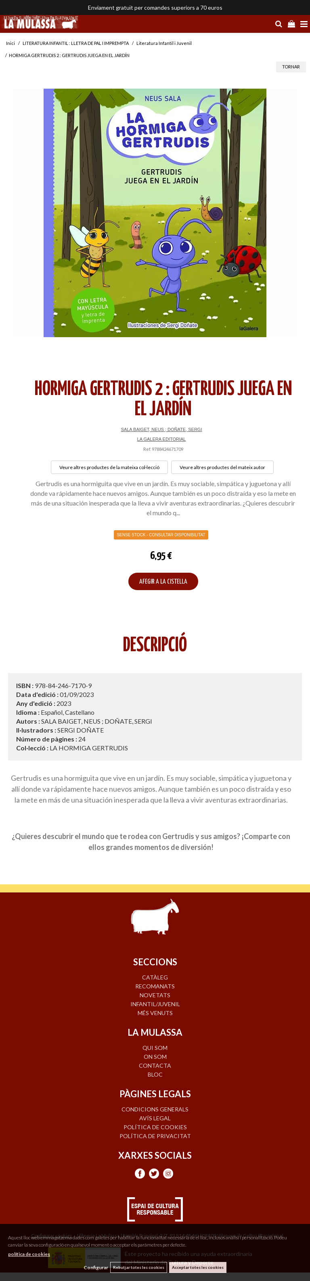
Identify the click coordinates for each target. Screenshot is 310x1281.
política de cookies (29, 1254)
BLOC (155, 1074)
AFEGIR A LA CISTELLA (163, 581)
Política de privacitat (155, 1135)
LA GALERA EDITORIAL (161, 439)
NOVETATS (155, 995)
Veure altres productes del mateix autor (222, 467)
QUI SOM (155, 1047)
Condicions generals (155, 1109)
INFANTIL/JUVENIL (155, 1004)
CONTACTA (155, 1065)
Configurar (96, 1267)
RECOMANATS (155, 986)
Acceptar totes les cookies (198, 1267)
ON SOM (155, 1056)
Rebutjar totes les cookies (138, 1267)
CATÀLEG (155, 977)
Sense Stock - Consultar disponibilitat (161, 535)
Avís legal (155, 1118)
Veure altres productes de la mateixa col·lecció (109, 467)
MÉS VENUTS (155, 1012)
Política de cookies (155, 1127)
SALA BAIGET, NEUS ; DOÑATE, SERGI (161, 429)
